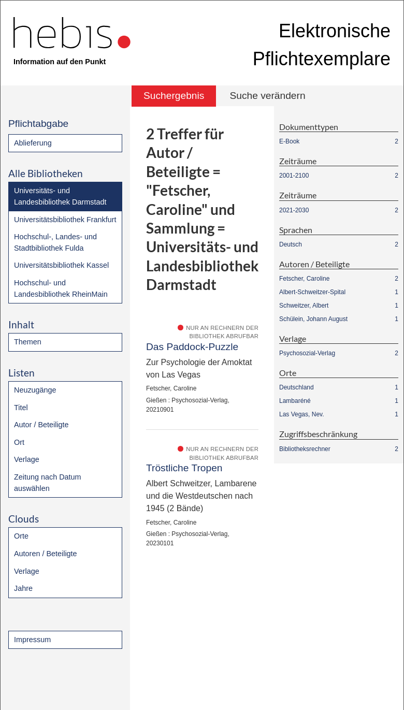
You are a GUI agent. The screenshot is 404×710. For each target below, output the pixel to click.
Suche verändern (267, 95)
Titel (21, 407)
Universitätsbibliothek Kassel (61, 265)
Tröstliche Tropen (184, 467)
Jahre (23, 588)
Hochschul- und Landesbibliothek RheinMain (61, 288)
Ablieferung (33, 143)
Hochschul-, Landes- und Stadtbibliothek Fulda (55, 242)
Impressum (32, 639)
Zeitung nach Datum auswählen (47, 482)
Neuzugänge (35, 390)
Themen (27, 342)
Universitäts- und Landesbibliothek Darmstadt (60, 196)
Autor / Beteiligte (41, 425)
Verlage (26, 459)
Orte (21, 536)
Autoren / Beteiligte (45, 553)
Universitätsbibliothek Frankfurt (65, 219)
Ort (19, 442)
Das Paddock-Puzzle (192, 346)
